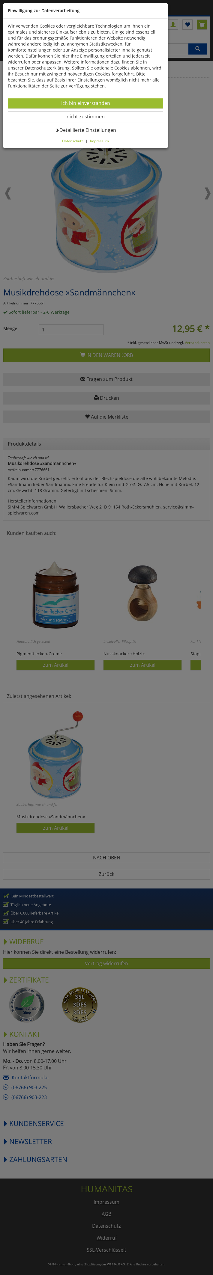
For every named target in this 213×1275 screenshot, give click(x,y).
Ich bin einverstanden (85, 102)
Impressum (99, 140)
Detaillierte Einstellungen (85, 129)
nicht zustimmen (89, 116)
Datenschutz (72, 140)
